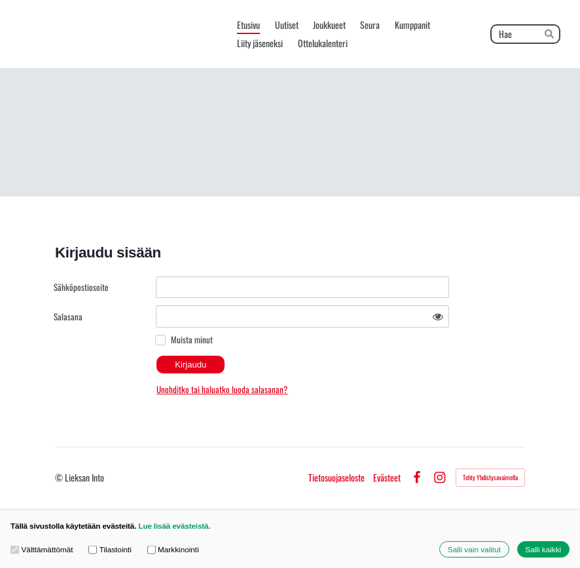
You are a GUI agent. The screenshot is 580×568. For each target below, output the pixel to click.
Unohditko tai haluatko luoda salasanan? (221, 389)
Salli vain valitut (474, 549)
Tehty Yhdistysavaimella (490, 477)
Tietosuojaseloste (336, 477)
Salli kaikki (543, 549)
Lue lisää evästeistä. (174, 525)
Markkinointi (173, 549)
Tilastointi (110, 549)
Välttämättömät (41, 549)
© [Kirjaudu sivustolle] (60, 477)
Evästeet (387, 477)
